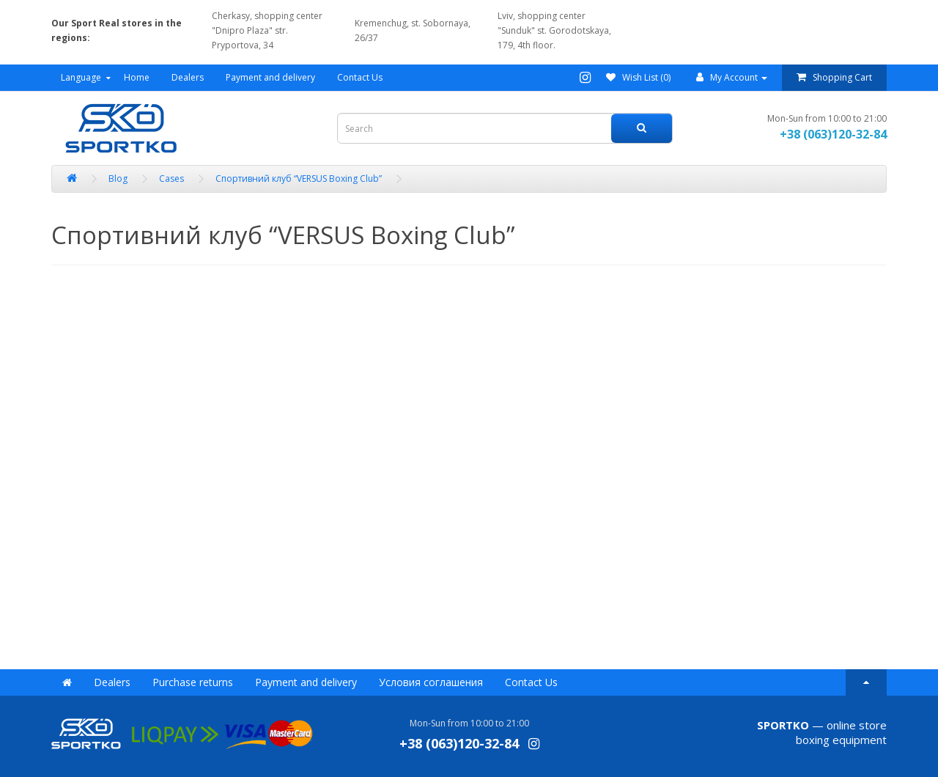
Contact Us (360, 77)
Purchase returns (192, 682)
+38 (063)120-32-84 (833, 134)
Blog (118, 178)
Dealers (187, 77)
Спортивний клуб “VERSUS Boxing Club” (298, 178)
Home (136, 77)
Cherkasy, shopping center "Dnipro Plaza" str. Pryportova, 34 (267, 30)
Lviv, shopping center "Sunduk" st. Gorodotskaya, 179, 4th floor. (554, 30)
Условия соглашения (431, 682)
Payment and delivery (270, 77)
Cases (171, 178)
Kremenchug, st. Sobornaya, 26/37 (412, 30)
